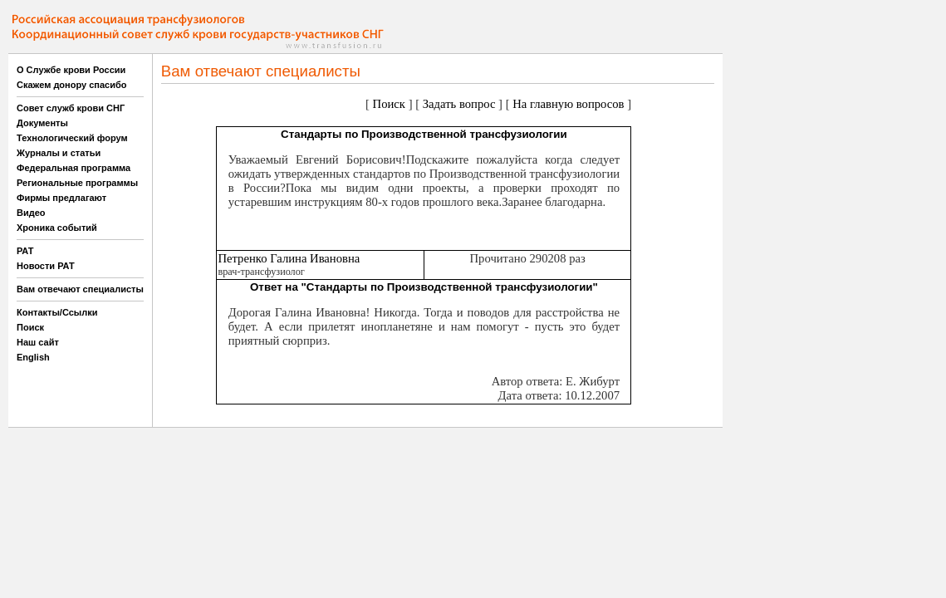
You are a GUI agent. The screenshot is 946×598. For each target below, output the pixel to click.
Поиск (30, 327)
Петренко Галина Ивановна (289, 258)
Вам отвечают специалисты (80, 289)
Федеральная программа (73, 168)
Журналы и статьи (58, 153)
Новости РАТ (46, 266)
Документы (42, 123)
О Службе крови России (71, 70)
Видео (31, 213)
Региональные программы (77, 183)
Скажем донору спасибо (71, 85)
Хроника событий (57, 228)
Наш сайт (38, 342)
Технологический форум (72, 138)
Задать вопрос (459, 103)
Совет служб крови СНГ (71, 108)
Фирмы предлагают (61, 198)
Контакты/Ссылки (57, 312)
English (33, 357)
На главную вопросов (568, 103)
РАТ (25, 251)
